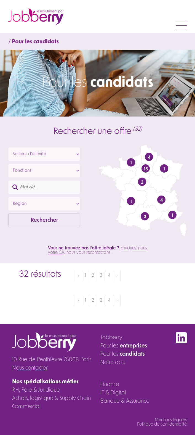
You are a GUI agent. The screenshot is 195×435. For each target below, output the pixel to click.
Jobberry (111, 338)
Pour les (123, 346)
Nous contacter (30, 368)
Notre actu (112, 362)
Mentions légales (171, 420)
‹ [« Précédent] (78, 275)
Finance (109, 384)
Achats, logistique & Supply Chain (51, 398)
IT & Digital (113, 393)
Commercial (26, 407)
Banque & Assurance (124, 401)
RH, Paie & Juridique (36, 390)
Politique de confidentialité (162, 424)
